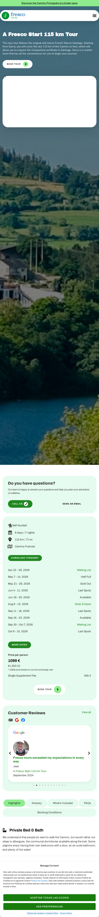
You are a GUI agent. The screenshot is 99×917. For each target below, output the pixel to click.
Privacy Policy (66, 913)
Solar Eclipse (83, 604)
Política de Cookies (39, 881)
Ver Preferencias (49, 906)
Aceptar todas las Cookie (49, 897)
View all (86, 712)
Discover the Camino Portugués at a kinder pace (49, 3)
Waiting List (84, 570)
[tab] (14, 803)
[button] (94, 15)
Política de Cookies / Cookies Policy (42, 913)
